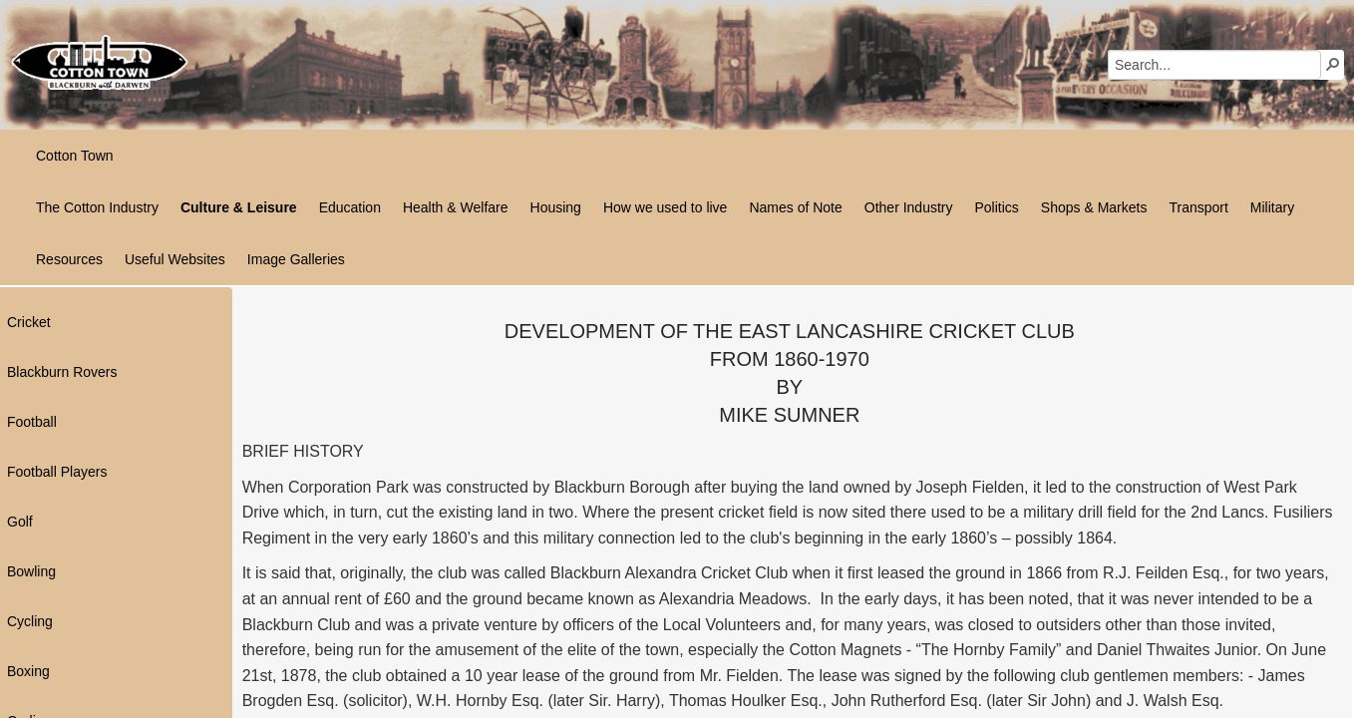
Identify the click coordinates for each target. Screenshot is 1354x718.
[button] (1333, 64)
